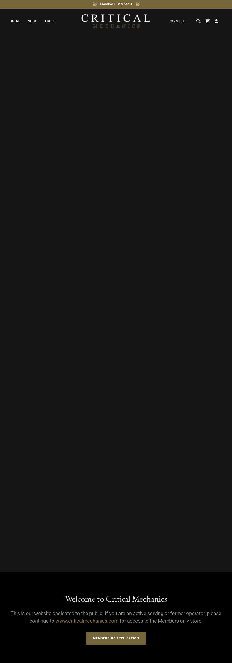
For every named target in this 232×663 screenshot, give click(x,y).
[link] (116, 21)
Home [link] (16, 21)
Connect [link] (177, 21)
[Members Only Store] (116, 4)
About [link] (50, 21)
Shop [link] (32, 21)
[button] (216, 21)
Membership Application (116, 638)
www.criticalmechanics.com (87, 621)
